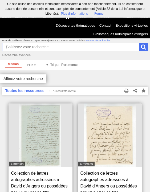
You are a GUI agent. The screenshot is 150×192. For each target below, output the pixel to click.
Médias (13, 64)
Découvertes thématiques (75, 25)
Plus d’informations (74, 13)
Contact (105, 25)
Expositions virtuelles (132, 25)
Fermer (99, 13)
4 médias (17, 164)
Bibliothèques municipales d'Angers (120, 34)
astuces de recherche (98, 40)
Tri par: (64, 65)
